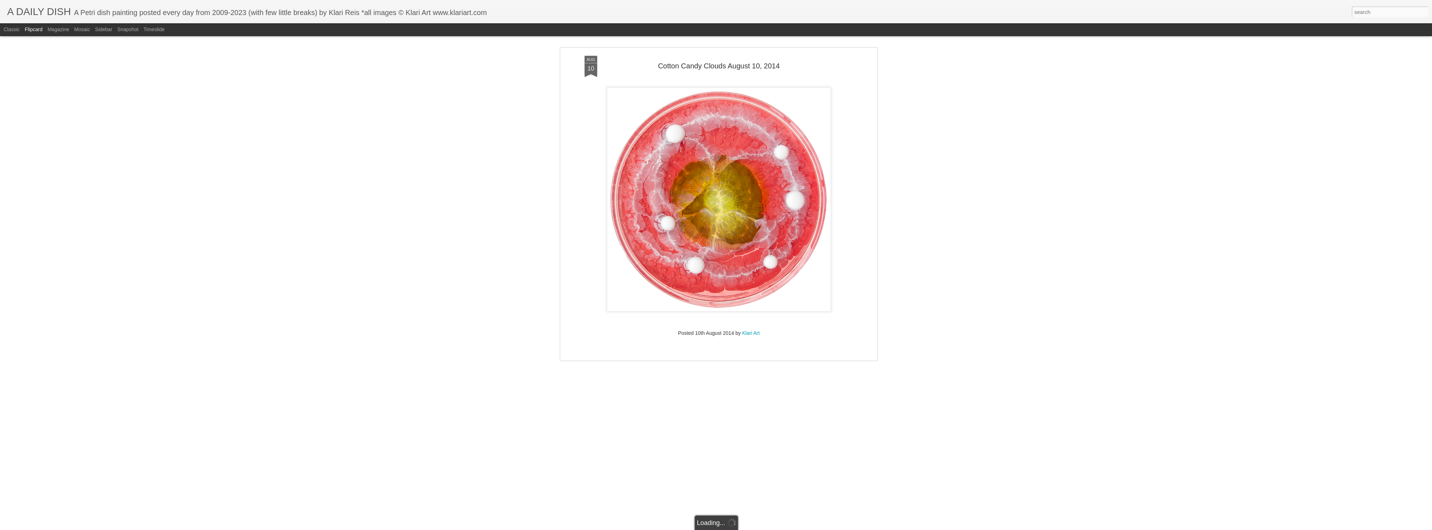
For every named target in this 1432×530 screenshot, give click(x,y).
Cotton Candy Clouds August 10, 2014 (719, 38)
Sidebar (103, 29)
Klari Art (751, 305)
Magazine (58, 29)
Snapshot (128, 29)
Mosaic (82, 29)
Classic (12, 29)
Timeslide (154, 29)
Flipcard (34, 29)
